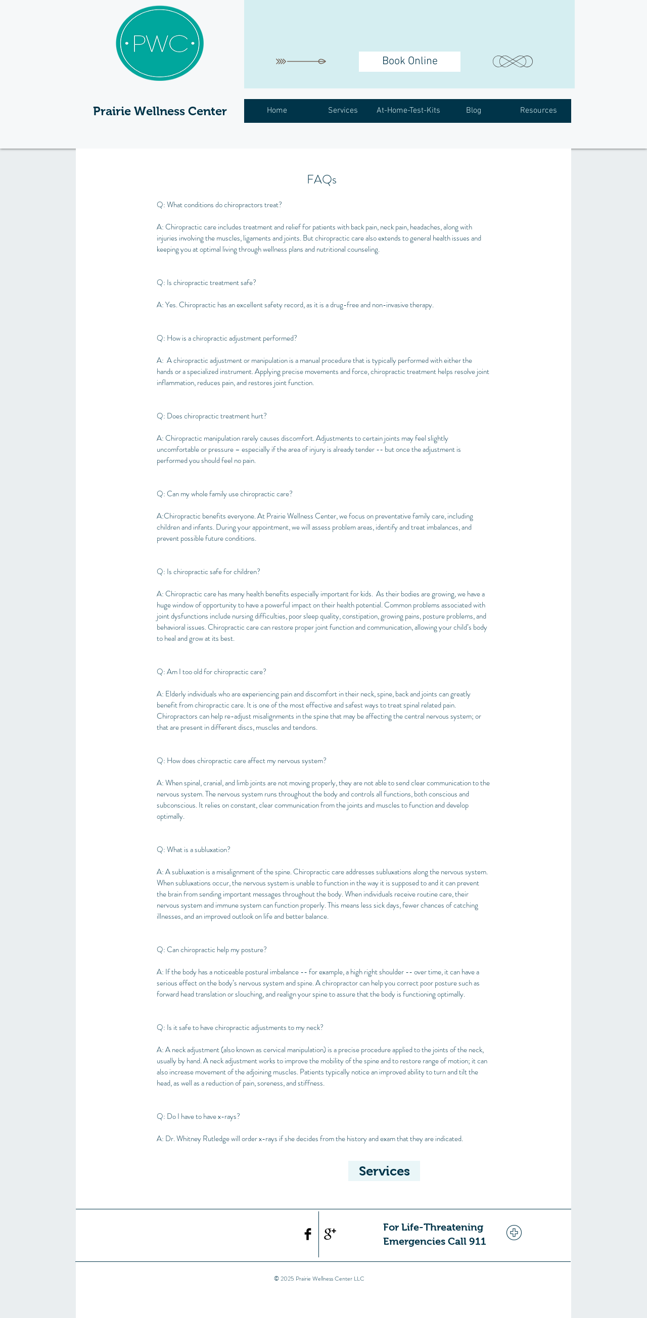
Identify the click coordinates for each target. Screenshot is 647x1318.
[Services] (384, 1171)
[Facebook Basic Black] (308, 1234)
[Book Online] (409, 62)
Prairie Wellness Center (160, 111)
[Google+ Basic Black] (330, 1234)
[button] (343, 111)
